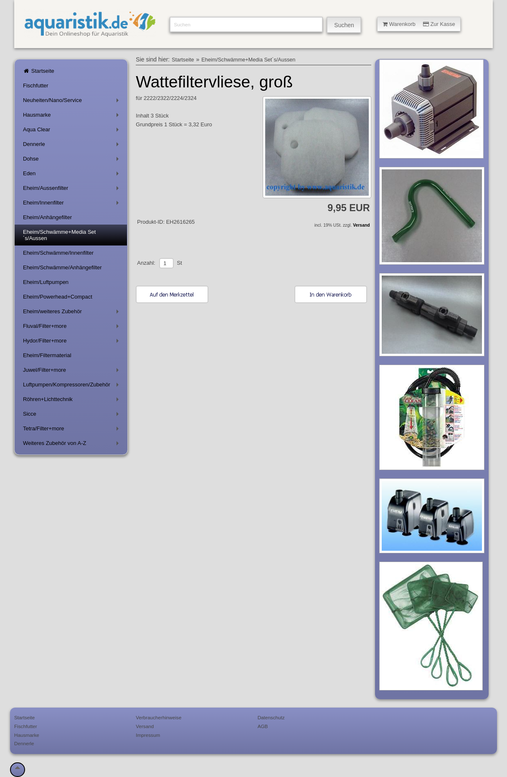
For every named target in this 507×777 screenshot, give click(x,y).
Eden (72, 175)
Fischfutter (35, 85)
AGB (263, 726)
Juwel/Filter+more (72, 371)
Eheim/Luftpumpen (45, 282)
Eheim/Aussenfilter (72, 189)
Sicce (72, 415)
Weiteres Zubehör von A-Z (72, 445)
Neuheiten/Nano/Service (72, 102)
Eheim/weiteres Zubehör (72, 313)
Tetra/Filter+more (72, 430)
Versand (361, 225)
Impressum (148, 735)
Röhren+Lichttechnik (72, 401)
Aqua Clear (72, 131)
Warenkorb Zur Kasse (419, 24)
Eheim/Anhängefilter (47, 217)
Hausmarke (72, 116)
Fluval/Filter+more (72, 327)
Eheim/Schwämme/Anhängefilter (62, 267)
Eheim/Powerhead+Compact (57, 297)
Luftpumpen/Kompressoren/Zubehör (72, 386)
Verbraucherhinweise (158, 717)
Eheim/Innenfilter (72, 204)
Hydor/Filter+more (72, 342)
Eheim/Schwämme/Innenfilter (58, 253)
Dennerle (72, 146)
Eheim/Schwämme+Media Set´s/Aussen (59, 235)
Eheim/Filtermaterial (47, 355)
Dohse (72, 160)
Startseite (38, 71)
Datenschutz (271, 717)
